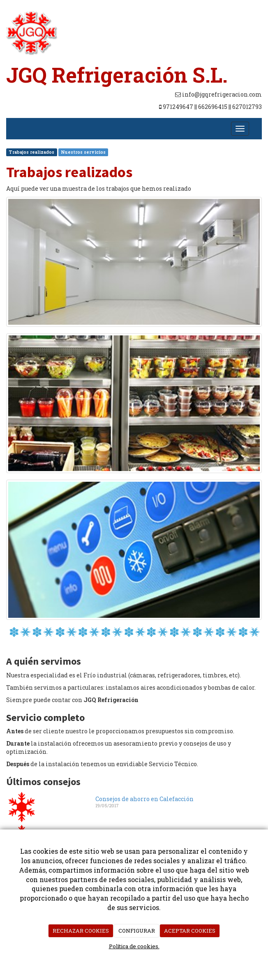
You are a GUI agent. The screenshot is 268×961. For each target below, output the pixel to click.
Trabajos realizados (31, 152)
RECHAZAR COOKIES (81, 930)
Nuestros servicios (83, 152)
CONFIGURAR (136, 930)
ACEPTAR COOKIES (189, 930)
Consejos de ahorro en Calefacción (144, 799)
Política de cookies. (134, 946)
